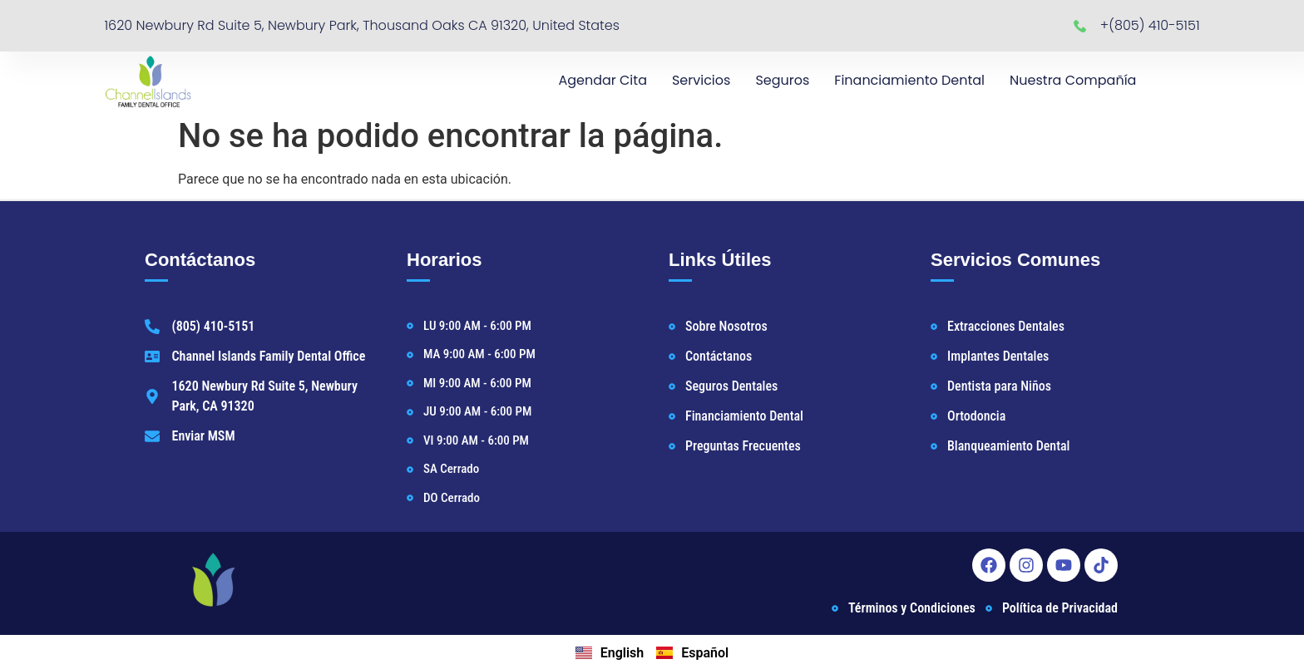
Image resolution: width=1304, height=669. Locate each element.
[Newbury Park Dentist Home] (147, 81)
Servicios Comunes (1015, 259)
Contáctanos (200, 259)
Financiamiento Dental (909, 80)
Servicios (701, 80)
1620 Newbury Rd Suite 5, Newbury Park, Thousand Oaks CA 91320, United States (362, 25)
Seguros (782, 80)
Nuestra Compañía (1073, 80)
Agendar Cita (602, 80)
